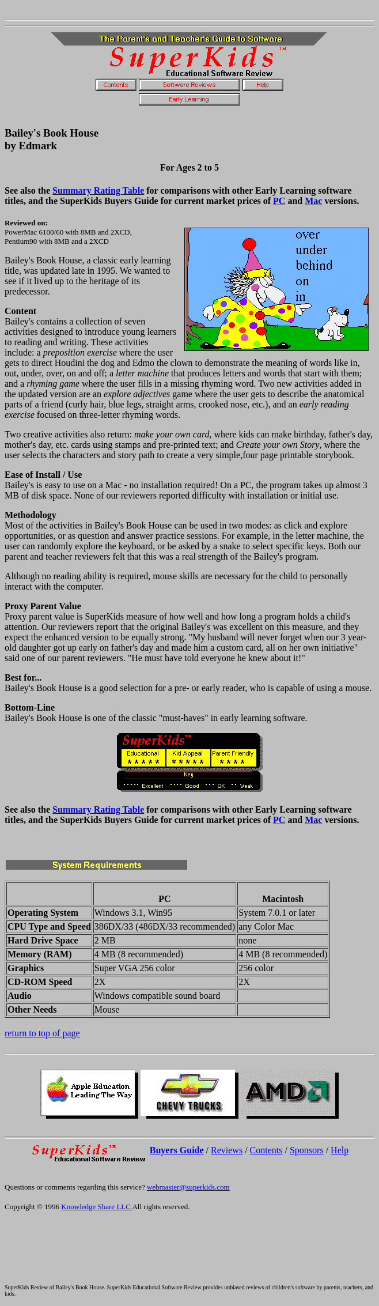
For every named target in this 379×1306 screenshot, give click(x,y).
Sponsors (307, 1150)
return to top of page (42, 1033)
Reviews (226, 1150)
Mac (313, 201)
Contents (266, 1150)
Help (339, 1150)
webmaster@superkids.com (188, 1187)
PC (279, 201)
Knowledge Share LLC (96, 1206)
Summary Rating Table (98, 190)
